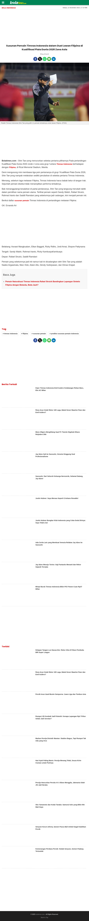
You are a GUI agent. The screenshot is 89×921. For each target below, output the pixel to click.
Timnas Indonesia (64, 164)
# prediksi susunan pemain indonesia (64, 334)
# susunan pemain (39, 334)
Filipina (12, 167)
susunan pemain (21, 201)
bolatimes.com (40, 914)
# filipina (24, 334)
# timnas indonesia (10, 334)
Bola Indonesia (9, 8)
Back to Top (44, 917)
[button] (3, 2)
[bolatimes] (18, 2)
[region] (44, 26)
